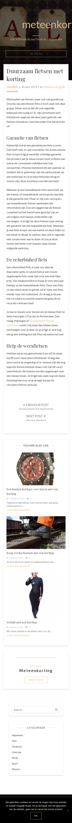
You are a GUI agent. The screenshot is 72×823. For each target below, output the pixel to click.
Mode (15, 764)
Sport (15, 770)
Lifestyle (17, 759)
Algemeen (12, 87)
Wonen (16, 775)
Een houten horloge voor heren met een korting (33, 497)
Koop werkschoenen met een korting (31, 558)
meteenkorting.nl (36, 24)
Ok (36, 816)
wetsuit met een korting (22, 626)
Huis (14, 747)
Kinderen (17, 753)
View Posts (36, 684)
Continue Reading (18, 515)
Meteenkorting (52, 87)
